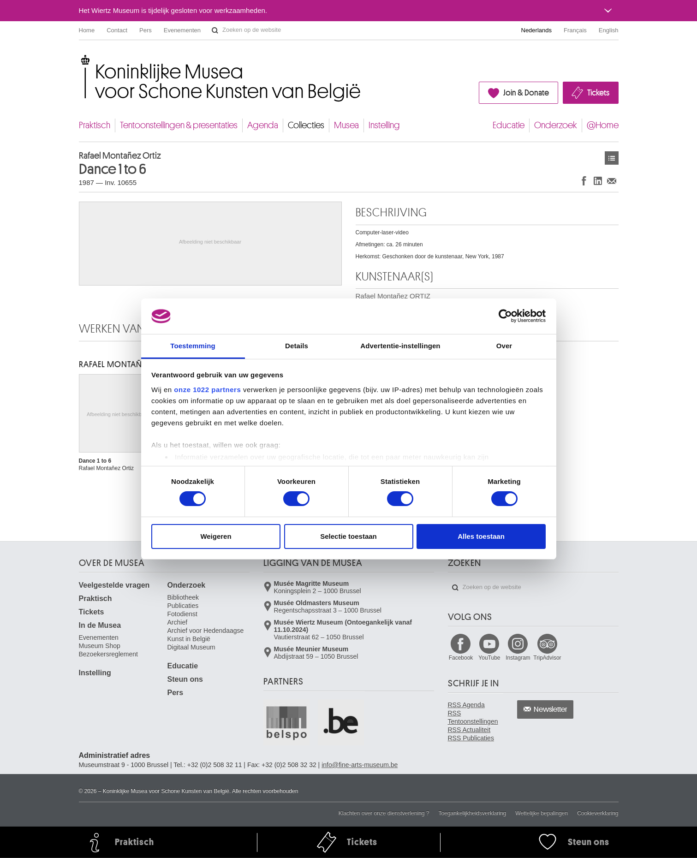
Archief (177, 622)
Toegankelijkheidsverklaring (472, 813)
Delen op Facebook (584, 180)
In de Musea (100, 625)
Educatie (508, 125)
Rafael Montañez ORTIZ (127, 364)
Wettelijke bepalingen (541, 813)
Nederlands (536, 30)
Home (87, 30)
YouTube (489, 658)
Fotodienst (182, 614)
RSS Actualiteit (469, 729)
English (609, 30)
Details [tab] (296, 346)
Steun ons (185, 679)
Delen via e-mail (612, 180)
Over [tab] (504, 346)
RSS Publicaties (471, 738)
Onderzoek (555, 125)
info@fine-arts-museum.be (360, 765)
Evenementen (182, 30)
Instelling (384, 125)
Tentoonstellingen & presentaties (179, 125)
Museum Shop (99, 645)
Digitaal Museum (191, 647)
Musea (346, 125)
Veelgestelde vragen (114, 585)
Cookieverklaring (597, 813)
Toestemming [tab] (192, 346)
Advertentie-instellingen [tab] (400, 346)
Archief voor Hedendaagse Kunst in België (205, 635)
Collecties (306, 125)
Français (575, 30)
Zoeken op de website (215, 30)
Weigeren (215, 536)
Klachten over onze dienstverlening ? (384, 813)
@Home (603, 125)
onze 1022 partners (207, 389)
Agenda (262, 125)
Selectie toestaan (348, 536)
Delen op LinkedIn (598, 180)
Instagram (518, 658)
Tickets (598, 93)
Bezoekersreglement (108, 654)
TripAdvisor (547, 658)
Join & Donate (526, 93)
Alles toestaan (481, 536)
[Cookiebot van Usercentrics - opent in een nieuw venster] (505, 316)
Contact (117, 30)
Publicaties (183, 605)
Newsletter (550, 709)
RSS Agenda (466, 705)
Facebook (461, 658)
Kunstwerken (612, 158)
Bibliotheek (183, 597)
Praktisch (94, 125)
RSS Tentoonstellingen (473, 717)
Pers (145, 30)
